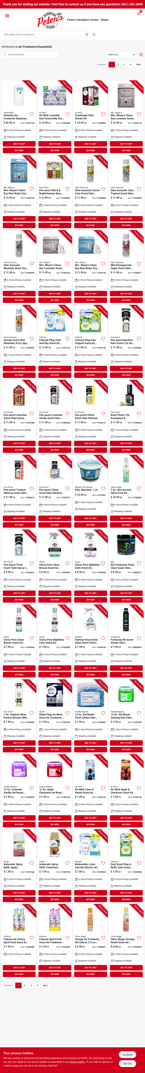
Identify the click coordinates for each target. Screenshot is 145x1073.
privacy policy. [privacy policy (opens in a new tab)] (77, 1061)
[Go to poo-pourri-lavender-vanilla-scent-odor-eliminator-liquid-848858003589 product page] (54, 417)
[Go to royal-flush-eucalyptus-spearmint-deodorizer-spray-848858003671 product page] (126, 417)
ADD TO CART (19, 144)
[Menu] (7, 16)
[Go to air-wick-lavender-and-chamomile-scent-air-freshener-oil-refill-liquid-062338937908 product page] (54, 117)
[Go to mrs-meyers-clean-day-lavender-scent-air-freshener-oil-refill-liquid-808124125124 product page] (126, 117)
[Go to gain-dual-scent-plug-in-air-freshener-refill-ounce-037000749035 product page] (126, 866)
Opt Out (127, 1063)
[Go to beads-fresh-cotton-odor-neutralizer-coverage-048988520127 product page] (90, 716)
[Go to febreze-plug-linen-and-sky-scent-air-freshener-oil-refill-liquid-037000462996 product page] (54, 342)
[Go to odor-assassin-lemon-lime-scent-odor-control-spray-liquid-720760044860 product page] (90, 192)
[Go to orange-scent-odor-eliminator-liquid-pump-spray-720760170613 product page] (19, 342)
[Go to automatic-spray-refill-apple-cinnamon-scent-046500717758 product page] (19, 866)
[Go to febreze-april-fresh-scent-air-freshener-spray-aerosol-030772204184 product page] (54, 941)
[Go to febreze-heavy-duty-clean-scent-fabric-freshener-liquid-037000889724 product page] (90, 642)
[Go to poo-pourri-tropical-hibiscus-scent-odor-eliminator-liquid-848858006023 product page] (19, 492)
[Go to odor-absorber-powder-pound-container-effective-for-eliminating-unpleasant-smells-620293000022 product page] (90, 492)
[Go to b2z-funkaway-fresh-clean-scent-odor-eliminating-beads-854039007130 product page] (126, 567)
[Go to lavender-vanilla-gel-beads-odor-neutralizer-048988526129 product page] (19, 791)
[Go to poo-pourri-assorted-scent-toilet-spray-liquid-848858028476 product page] (19, 417)
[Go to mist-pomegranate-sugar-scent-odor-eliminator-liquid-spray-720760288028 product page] (126, 267)
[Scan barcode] (94, 34)
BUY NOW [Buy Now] (19, 150)
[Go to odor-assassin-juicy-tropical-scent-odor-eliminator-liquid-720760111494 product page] (126, 192)
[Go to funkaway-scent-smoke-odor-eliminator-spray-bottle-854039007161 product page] (126, 642)
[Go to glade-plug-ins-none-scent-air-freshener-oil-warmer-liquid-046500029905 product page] (54, 716)
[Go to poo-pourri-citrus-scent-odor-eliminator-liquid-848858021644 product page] (54, 492)
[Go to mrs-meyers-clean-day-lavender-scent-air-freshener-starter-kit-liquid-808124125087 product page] (54, 267)
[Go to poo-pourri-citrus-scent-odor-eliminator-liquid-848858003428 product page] (90, 417)
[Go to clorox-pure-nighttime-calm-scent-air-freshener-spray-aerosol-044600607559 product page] (54, 642)
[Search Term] (46, 34)
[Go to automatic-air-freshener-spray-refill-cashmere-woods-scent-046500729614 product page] (54, 866)
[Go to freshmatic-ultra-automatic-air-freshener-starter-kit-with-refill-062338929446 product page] (90, 117)
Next (138, 64)
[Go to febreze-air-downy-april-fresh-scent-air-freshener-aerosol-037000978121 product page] (19, 941)
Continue (127, 1054)
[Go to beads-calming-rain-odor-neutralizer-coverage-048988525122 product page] (126, 716)
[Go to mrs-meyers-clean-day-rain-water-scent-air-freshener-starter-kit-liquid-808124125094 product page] (90, 267)
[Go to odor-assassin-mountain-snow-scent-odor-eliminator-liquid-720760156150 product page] (19, 267)
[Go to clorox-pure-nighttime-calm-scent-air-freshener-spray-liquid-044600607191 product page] (90, 567)
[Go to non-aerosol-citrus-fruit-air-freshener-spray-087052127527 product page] (126, 492)
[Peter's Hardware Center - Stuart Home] (51, 20)
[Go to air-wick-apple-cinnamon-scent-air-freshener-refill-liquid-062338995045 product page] (126, 791)
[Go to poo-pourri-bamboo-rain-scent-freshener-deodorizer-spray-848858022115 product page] (126, 342)
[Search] (87, 34)
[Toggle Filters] (141, 54)
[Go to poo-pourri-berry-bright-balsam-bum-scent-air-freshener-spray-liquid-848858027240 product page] (54, 192)
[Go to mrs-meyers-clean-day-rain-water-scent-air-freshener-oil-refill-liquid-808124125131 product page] (19, 192)
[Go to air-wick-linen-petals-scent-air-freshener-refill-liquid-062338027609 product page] (90, 791)
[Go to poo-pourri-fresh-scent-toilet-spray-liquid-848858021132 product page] (19, 567)
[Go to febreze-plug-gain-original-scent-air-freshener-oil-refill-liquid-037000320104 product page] (90, 342)
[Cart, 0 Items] (138, 13)
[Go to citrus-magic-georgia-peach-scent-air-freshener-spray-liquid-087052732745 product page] (126, 941)
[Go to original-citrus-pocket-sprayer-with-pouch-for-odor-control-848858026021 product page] (19, 716)
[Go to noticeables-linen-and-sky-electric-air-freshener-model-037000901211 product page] (90, 866)
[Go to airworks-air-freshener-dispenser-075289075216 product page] (19, 117)
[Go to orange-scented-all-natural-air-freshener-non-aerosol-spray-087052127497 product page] (90, 941)
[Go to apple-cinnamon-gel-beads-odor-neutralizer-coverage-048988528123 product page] (54, 791)
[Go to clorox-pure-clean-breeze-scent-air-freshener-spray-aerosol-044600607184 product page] (54, 567)
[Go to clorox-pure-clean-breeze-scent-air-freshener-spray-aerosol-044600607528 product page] (19, 642)
